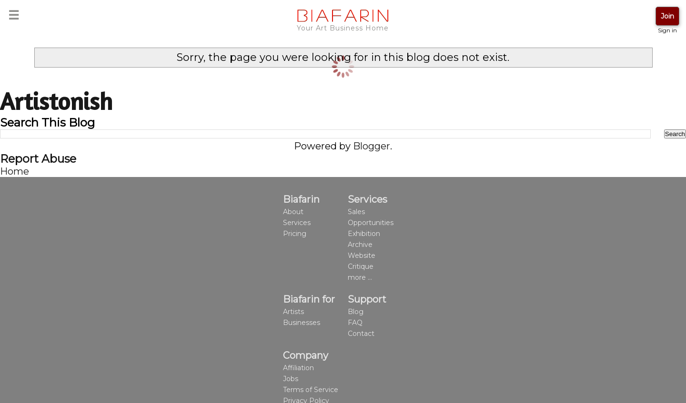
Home (14, 171)
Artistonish (56, 101)
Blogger (371, 146)
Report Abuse (38, 159)
